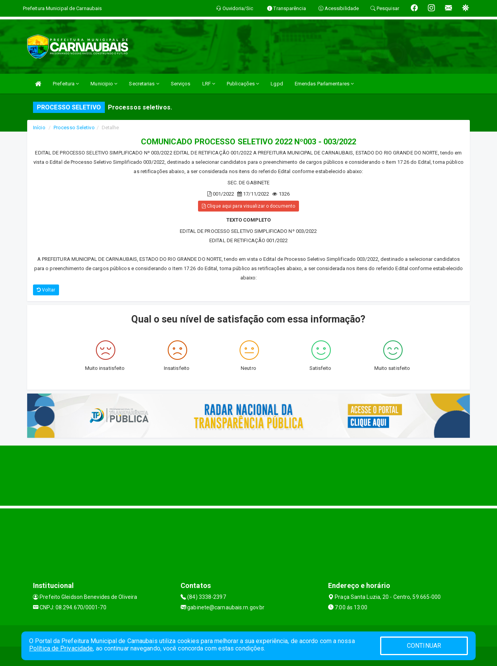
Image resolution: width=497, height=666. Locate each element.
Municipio (103, 84)
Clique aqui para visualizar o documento (248, 206)
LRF (208, 84)
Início (39, 127)
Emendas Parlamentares (324, 84)
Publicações (243, 84)
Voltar (46, 290)
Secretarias (144, 84)
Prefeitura (66, 84)
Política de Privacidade (61, 648)
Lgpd (277, 84)
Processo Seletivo (74, 127)
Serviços (181, 84)
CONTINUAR (424, 645)
